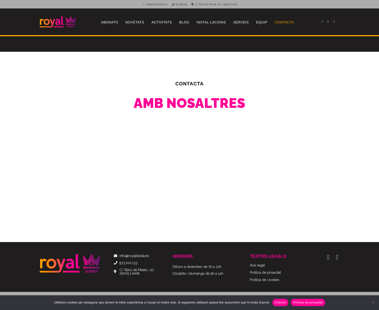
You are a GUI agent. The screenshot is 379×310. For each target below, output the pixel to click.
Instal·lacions (211, 22)
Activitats (162, 22)
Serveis (241, 22)
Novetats (134, 22)
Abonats (109, 22)
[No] (373, 302)
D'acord (280, 302)
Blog (184, 22)
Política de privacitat (308, 302)
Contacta (284, 22)
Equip (261, 22)
